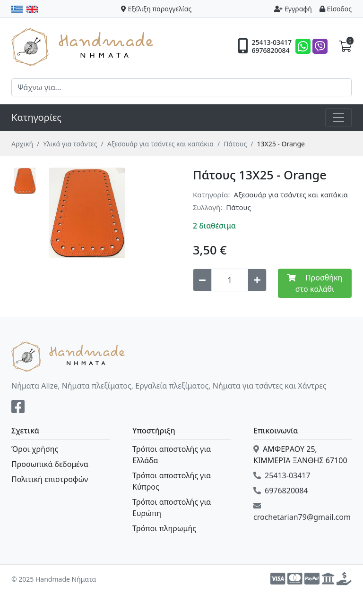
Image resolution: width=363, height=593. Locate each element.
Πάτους (235, 143)
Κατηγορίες (36, 117)
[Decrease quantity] (202, 280)
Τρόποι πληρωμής (164, 528)
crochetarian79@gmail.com (302, 512)
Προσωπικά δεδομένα (49, 464)
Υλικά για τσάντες (70, 143)
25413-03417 (271, 42)
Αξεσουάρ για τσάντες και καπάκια (160, 143)
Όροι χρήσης (34, 449)
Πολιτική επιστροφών (49, 479)
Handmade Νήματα (83, 46)
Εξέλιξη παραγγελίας (156, 8)
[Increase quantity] (257, 280)
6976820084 (270, 50)
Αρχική (22, 143)
